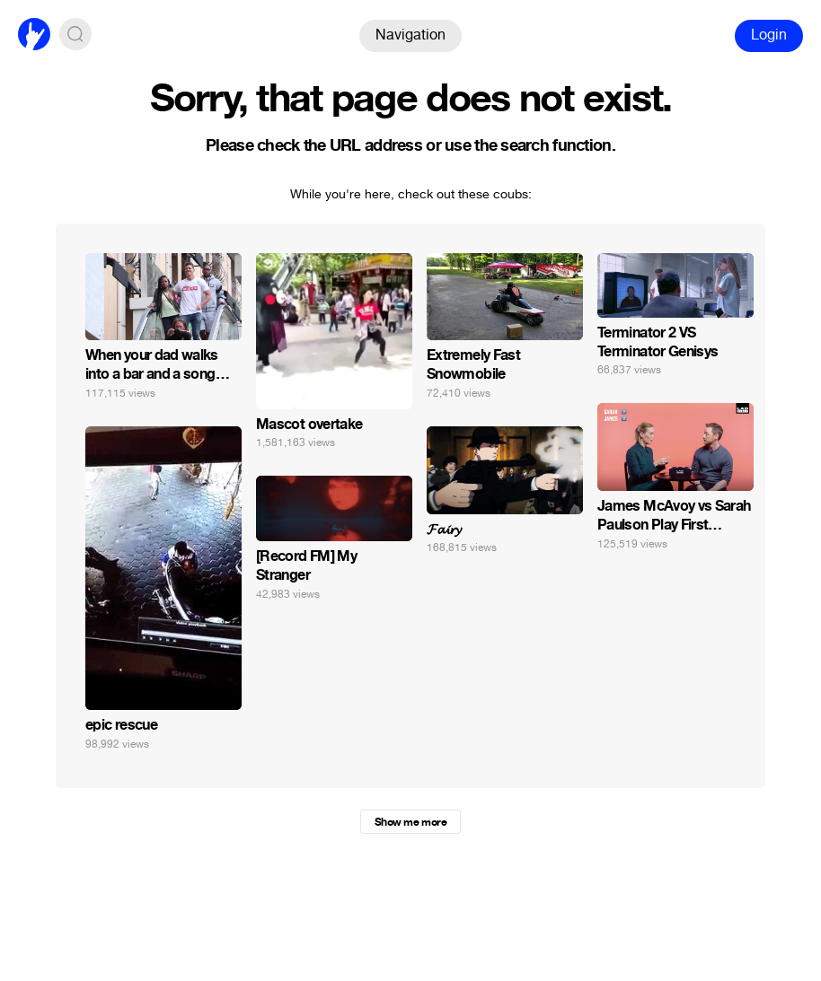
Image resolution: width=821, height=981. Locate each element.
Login (769, 34)
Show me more (410, 822)
